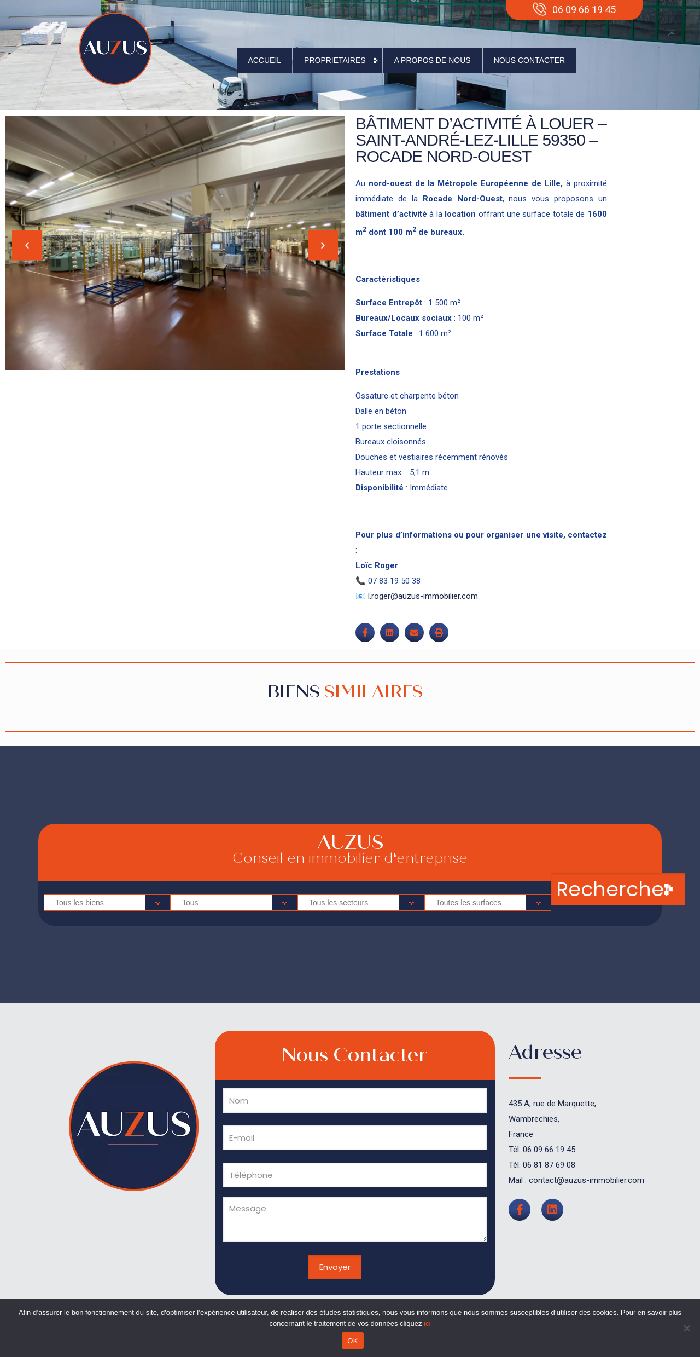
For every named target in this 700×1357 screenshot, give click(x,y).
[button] (27, 245)
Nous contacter (529, 60)
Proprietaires (337, 60)
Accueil (264, 60)
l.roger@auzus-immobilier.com (423, 596)
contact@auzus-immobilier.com (586, 1180)
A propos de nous (432, 60)
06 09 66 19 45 (549, 1149)
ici (427, 1323)
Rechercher (614, 889)
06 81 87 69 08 (549, 1165)
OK (352, 1341)
